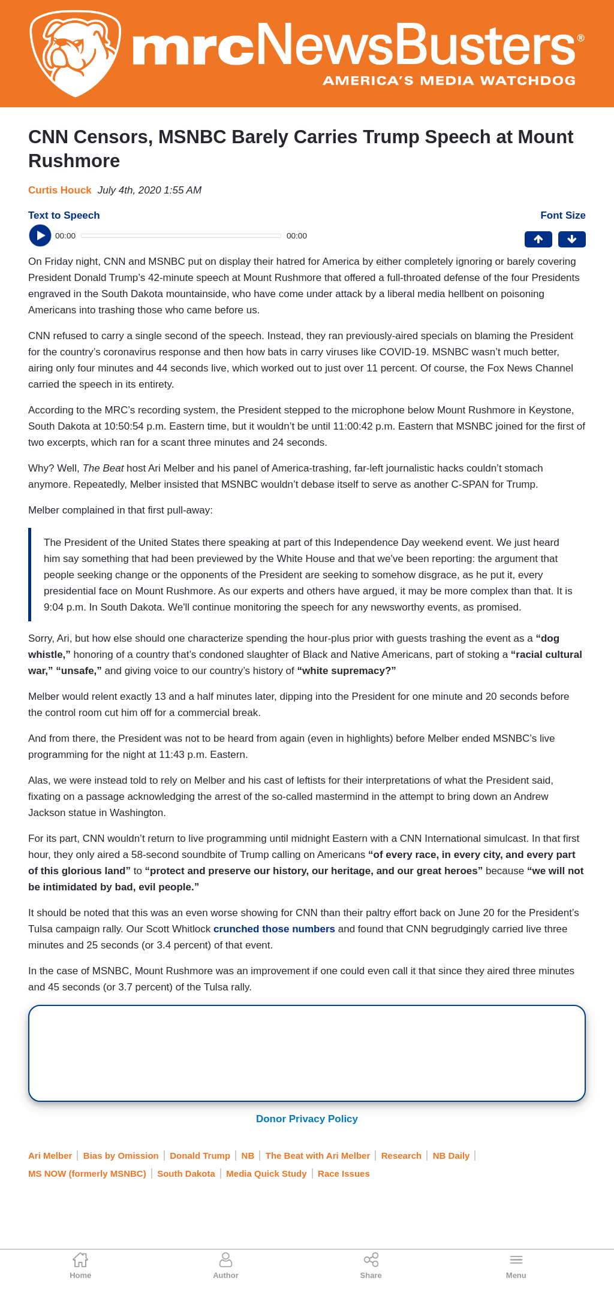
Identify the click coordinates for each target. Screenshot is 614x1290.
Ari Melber (50, 1155)
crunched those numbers (274, 929)
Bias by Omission (121, 1155)
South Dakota (186, 1173)
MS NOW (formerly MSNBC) (87, 1173)
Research (401, 1155)
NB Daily (451, 1155)
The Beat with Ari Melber (318, 1155)
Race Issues (344, 1173)
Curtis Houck (60, 190)
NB (248, 1155)
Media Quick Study (266, 1173)
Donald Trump (200, 1155)
